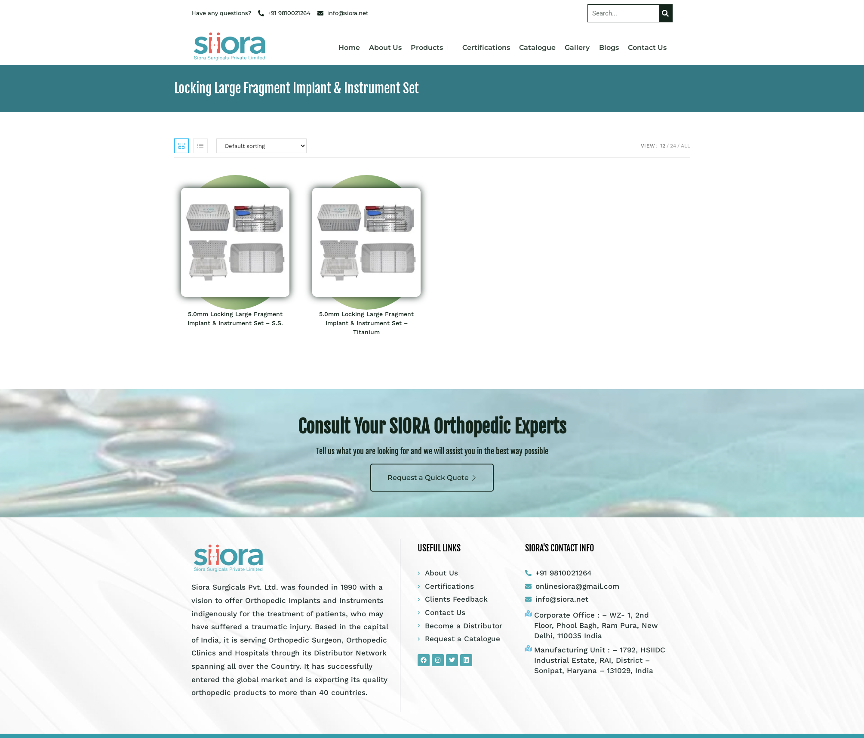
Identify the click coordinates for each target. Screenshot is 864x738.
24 (673, 146)
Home (353, 47)
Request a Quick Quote (432, 478)
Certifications (489, 47)
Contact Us (647, 47)
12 (662, 146)
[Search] (665, 13)
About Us (389, 47)
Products (434, 47)
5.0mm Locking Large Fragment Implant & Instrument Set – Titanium (366, 323)
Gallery (578, 47)
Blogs (610, 47)
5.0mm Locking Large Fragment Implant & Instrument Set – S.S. (235, 318)
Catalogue (539, 47)
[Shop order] (261, 145)
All (685, 146)
